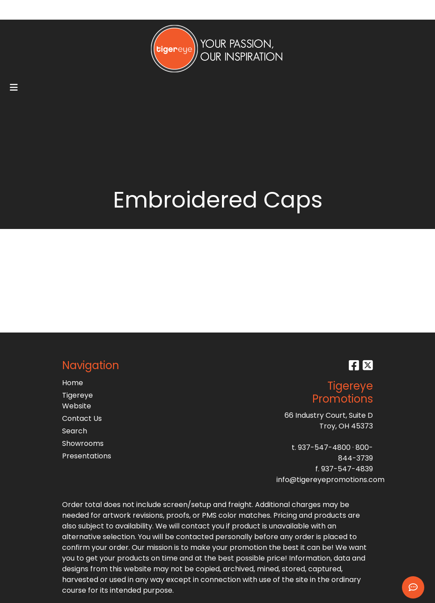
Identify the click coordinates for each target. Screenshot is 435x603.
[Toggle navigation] (13, 87)
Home (72, 383)
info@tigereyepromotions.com (330, 479)
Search (336, 9)
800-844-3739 (355, 452)
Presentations (83, 456)
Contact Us (82, 418)
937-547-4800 (324, 447)
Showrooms (83, 443)
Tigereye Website (77, 400)
